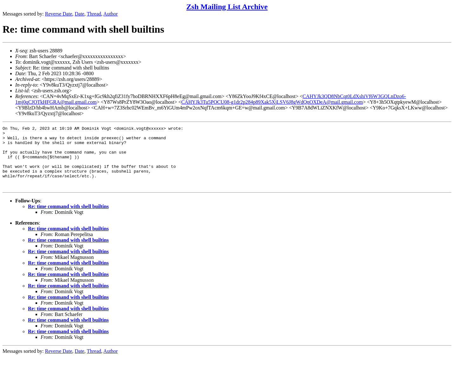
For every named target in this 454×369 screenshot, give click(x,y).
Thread (94, 13)
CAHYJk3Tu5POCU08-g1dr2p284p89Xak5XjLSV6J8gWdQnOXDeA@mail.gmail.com (272, 102)
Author (110, 13)
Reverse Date (58, 13)
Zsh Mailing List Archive (226, 7)
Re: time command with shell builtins (68, 218)
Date (79, 13)
